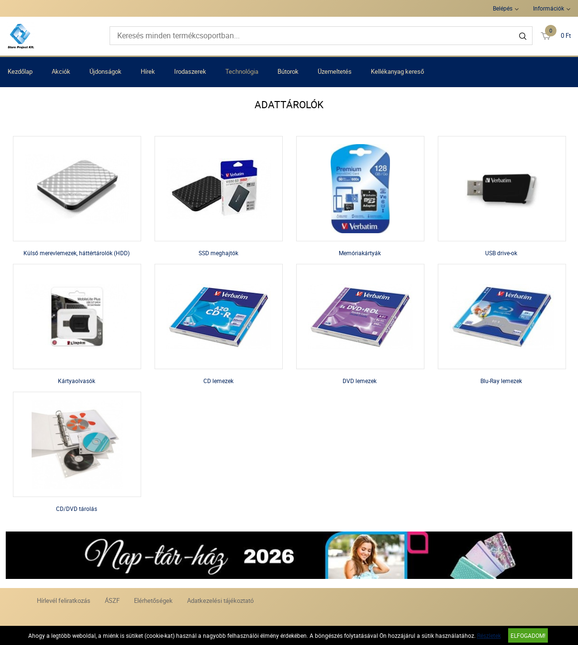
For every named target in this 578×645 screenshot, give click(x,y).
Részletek (489, 635)
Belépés (502, 8)
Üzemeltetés (335, 71)
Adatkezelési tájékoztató (220, 600)
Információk (548, 8)
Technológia (241, 71)
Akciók (61, 71)
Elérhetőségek (153, 600)
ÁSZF (112, 600)
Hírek (148, 71)
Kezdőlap (20, 71)
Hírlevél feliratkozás (63, 600)
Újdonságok (105, 71)
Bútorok (288, 71)
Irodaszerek (190, 71)
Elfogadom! (528, 635)
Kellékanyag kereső (397, 71)
